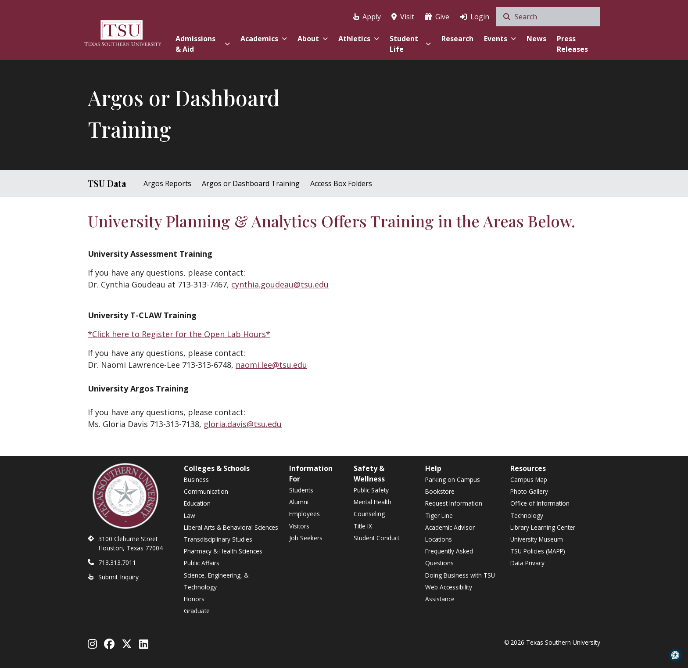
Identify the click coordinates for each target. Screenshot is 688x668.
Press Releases (572, 44)
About (312, 38)
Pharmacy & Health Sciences (223, 551)
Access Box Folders (341, 183)
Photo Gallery (529, 491)
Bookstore (440, 491)
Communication (206, 491)
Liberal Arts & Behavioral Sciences (231, 527)
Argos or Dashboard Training (251, 183)
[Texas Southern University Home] (122, 32)
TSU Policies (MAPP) (537, 551)
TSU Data (107, 183)
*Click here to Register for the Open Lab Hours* (179, 334)
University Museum (536, 539)
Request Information (453, 503)
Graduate (197, 611)
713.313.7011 (117, 562)
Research (457, 38)
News (536, 38)
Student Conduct (376, 538)
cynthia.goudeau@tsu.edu (280, 284)
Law (189, 515)
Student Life (410, 44)
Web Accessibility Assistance (448, 593)
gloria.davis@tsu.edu (243, 424)
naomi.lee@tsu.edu (271, 364)
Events (500, 38)
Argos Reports (167, 183)
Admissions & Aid (202, 44)
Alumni (298, 502)
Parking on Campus (452, 479)
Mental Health (372, 502)
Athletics (358, 38)
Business (196, 479)
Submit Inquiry (118, 577)
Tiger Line (439, 515)
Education (197, 503)
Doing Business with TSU (460, 575)
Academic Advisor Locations (450, 533)
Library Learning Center (542, 527)
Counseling (369, 514)
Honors (194, 599)
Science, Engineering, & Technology (216, 581)
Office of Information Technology (540, 509)
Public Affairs (201, 563)
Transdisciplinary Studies (218, 539)
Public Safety (371, 490)
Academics (263, 38)
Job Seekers (305, 538)
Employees (304, 514)
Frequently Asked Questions (449, 557)
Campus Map (528, 479)
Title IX (363, 526)
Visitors (299, 526)
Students (301, 490)
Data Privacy (527, 563)
